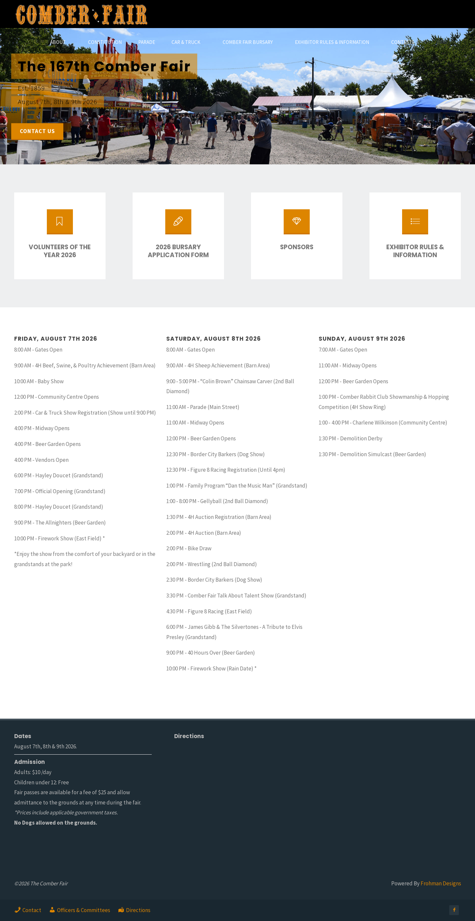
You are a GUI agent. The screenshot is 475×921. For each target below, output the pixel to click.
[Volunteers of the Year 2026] (60, 224)
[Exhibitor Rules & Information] (415, 224)
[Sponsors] (296, 224)
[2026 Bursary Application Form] (178, 224)
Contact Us (37, 131)
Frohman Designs (441, 883)
